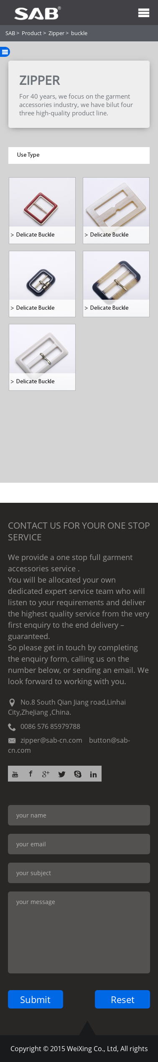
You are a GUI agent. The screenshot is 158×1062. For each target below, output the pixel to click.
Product (32, 33)
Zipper (56, 33)
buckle (79, 33)
